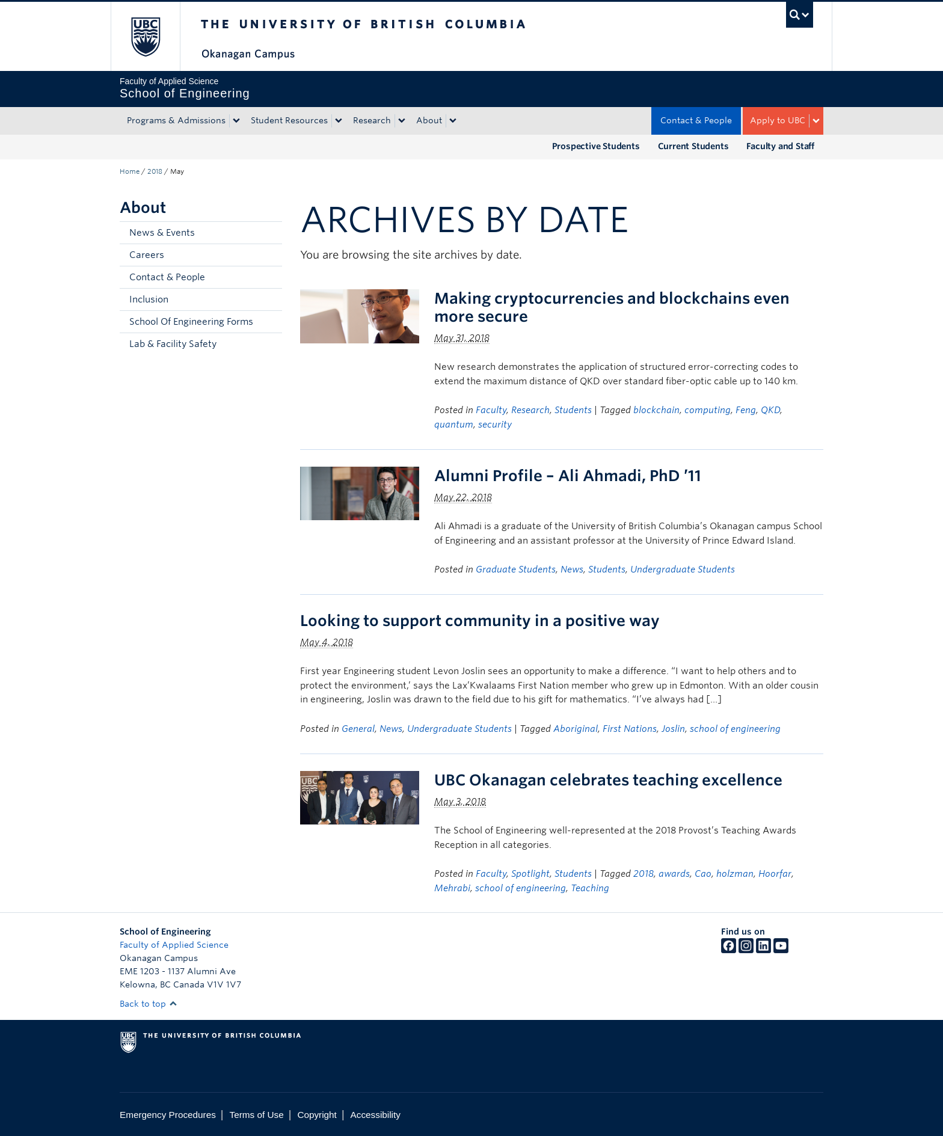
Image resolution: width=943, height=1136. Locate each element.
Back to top (148, 1004)
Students (573, 410)
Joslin (673, 728)
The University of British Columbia (145, 36)
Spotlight (530, 873)
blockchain (656, 410)
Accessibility (376, 1115)
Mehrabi (452, 888)
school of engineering (735, 728)
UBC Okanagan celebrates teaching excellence (608, 780)
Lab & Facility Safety (173, 344)
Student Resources (289, 120)
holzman (735, 873)
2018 (154, 171)
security (495, 424)
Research (372, 120)
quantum (453, 424)
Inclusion (148, 299)
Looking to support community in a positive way (480, 621)
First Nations (630, 728)
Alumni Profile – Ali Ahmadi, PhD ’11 (567, 476)
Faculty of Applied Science (174, 945)
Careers (146, 255)
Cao (703, 873)
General (358, 728)
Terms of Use (257, 1115)
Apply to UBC (777, 120)
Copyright (316, 1115)
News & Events (162, 232)
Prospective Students (596, 146)
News (572, 569)
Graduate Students (516, 569)
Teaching (590, 888)
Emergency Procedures (168, 1115)
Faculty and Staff (780, 146)
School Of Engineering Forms (191, 321)
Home (130, 171)
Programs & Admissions (176, 120)
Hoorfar (774, 873)
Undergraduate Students (682, 569)
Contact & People (696, 120)
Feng (746, 410)
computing (707, 410)
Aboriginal (575, 728)
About (429, 120)
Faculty (491, 410)
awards (674, 873)
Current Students (693, 146)
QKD (770, 410)
